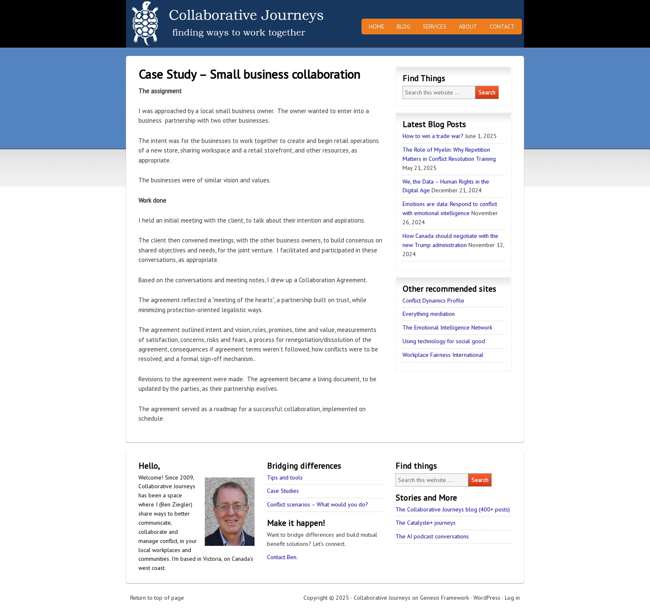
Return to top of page (157, 597)
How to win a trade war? (433, 136)
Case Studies (283, 490)
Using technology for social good (444, 341)
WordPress (486, 597)
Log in (512, 597)
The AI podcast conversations (432, 536)
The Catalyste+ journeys (425, 522)
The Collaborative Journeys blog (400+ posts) (452, 509)
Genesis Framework (444, 597)
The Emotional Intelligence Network (447, 327)
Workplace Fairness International (443, 355)
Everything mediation (429, 313)
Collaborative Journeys (198, 24)
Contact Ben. (282, 557)
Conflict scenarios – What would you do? (317, 504)
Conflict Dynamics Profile (433, 300)
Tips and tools (285, 477)
